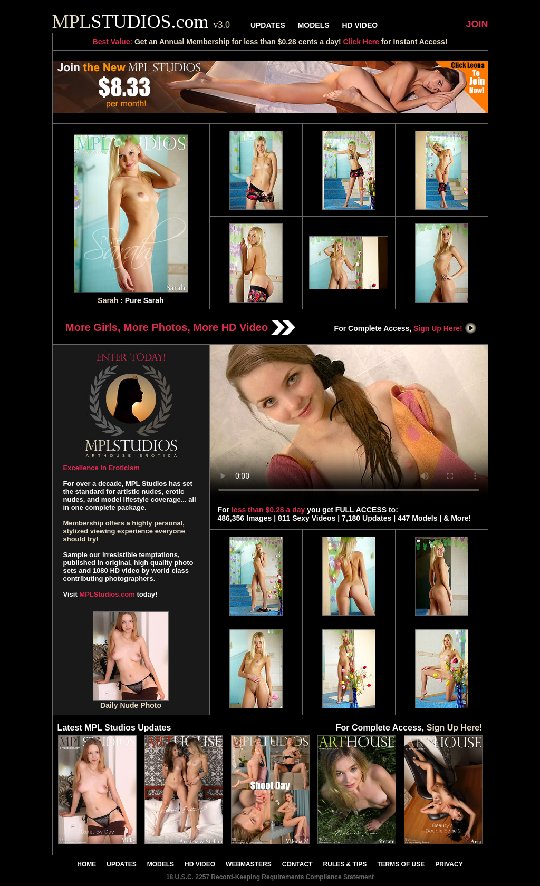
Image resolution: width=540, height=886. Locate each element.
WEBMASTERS (249, 864)
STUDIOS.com (141, 21)
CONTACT (297, 864)
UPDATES (267, 25)
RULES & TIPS (345, 864)
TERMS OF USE (401, 864)
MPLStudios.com (106, 594)
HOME (86, 864)
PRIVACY (448, 864)
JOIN (477, 24)
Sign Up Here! (445, 328)
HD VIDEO (360, 25)
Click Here (361, 41)
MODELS (314, 25)
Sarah (108, 300)
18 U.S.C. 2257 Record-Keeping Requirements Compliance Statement (270, 877)
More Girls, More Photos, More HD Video (180, 327)
